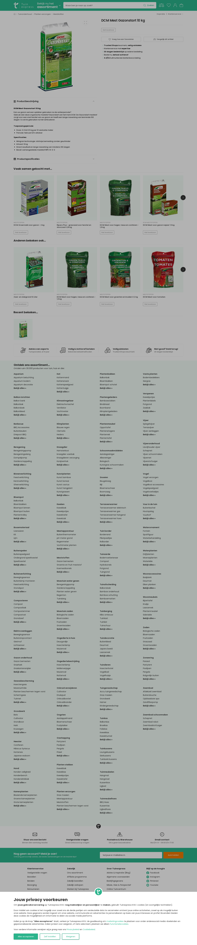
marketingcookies (115, 921)
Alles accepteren (26, 936)
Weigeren (70, 936)
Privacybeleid (73, 929)
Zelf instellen (50, 936)
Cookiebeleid (89, 929)
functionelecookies (119, 924)
